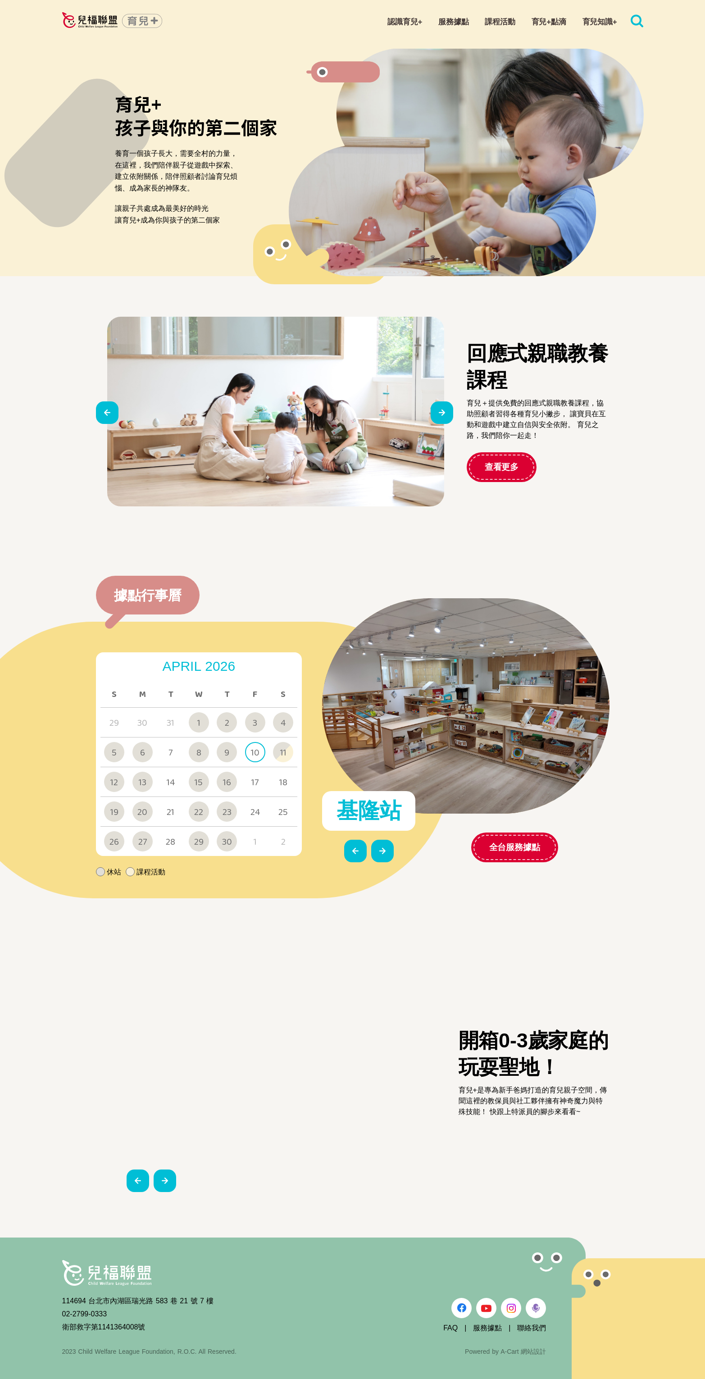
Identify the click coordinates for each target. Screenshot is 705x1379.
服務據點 (487, 1328)
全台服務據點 (461, 847)
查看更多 (502, 467)
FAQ (450, 1328)
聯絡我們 (531, 1328)
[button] (107, 412)
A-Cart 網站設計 (523, 1351)
